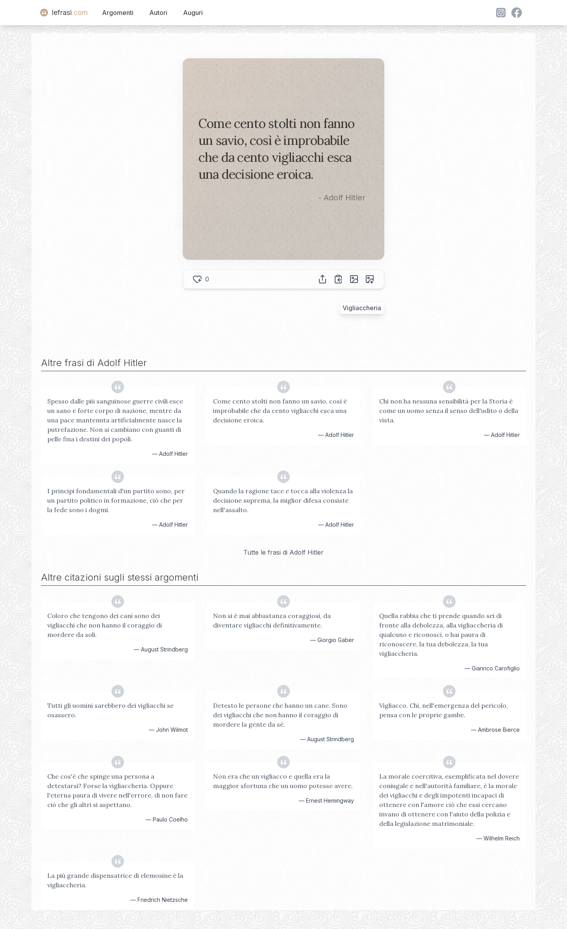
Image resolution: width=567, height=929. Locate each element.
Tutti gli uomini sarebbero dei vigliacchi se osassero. (110, 710)
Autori (158, 13)
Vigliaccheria (362, 308)
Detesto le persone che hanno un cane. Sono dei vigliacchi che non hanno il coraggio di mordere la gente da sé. (280, 714)
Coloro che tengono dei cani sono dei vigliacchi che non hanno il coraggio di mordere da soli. (104, 625)
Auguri (193, 13)
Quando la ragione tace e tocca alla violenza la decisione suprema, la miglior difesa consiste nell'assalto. (283, 500)
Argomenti (117, 13)
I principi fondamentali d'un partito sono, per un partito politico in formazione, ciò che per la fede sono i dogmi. (116, 500)
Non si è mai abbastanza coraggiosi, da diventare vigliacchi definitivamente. (272, 620)
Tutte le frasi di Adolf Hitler (283, 552)
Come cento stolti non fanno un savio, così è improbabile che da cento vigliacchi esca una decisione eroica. (280, 410)
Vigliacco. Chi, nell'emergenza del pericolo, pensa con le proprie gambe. (443, 710)
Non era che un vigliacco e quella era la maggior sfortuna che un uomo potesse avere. (283, 781)
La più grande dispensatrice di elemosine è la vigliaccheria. (115, 880)
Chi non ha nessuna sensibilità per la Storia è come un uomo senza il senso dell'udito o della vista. (448, 410)
